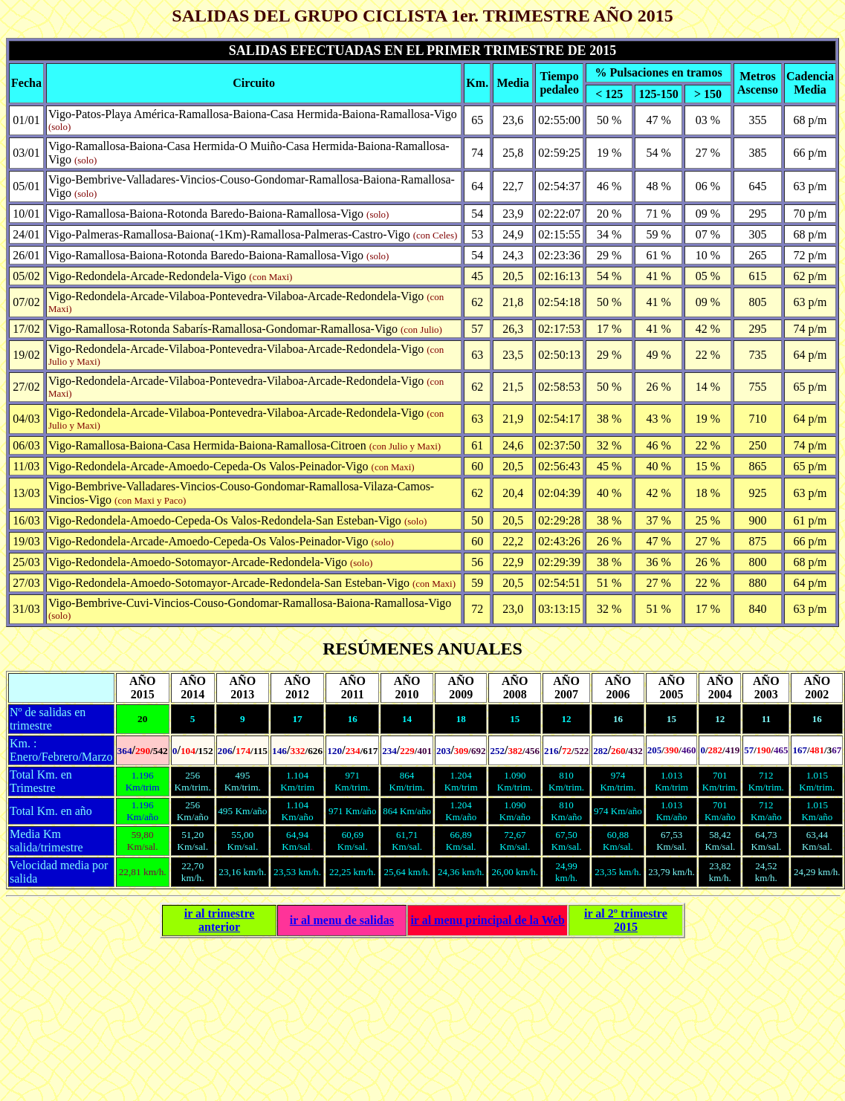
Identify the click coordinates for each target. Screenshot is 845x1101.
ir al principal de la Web (487, 920)
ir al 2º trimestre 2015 (625, 920)
